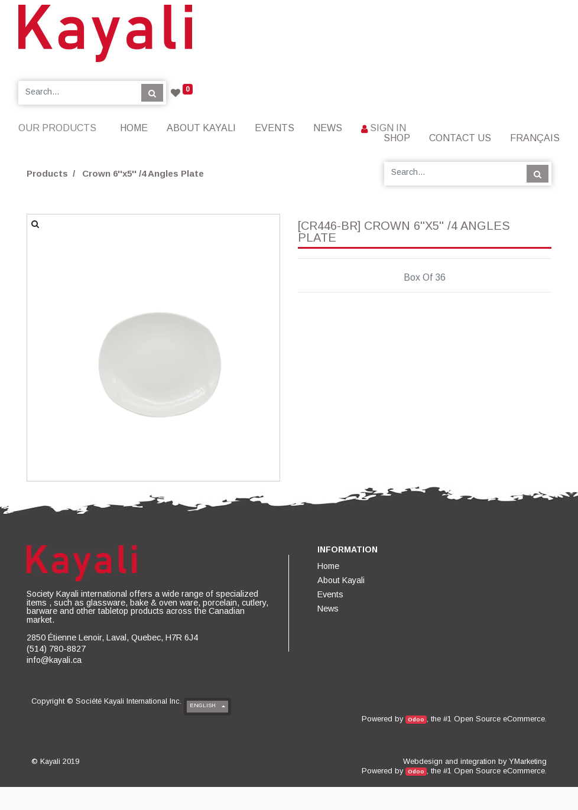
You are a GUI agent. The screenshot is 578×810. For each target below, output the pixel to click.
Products (47, 173)
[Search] (152, 93)
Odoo (416, 719)
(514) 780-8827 (56, 648)
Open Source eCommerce (499, 718)
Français (535, 138)
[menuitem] (134, 128)
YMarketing (528, 761)
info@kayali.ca (54, 660)
